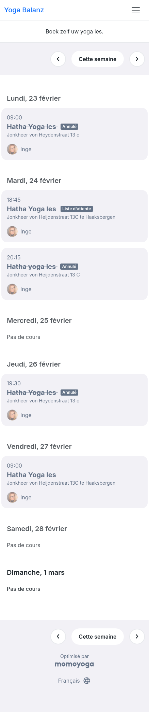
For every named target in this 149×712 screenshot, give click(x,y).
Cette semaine (97, 59)
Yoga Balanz (24, 10)
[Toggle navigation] (136, 10)
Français (74, 681)
